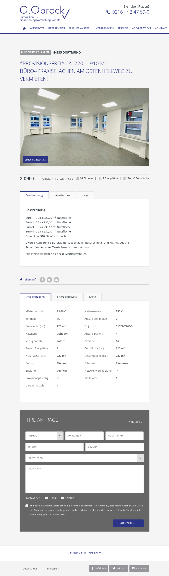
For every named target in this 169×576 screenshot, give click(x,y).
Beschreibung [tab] (34, 195)
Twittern (118, 568)
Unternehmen (103, 28)
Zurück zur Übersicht (84, 553)
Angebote (37, 28)
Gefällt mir (98, 568)
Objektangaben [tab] (35, 297)
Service (123, 28)
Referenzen (56, 28)
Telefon (69, 498)
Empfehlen (139, 568)
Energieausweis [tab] (67, 297)
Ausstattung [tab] (62, 195)
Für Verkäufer (79, 28)
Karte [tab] (92, 297)
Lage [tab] (86, 195)
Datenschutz (30, 568)
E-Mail (53, 498)
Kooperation (141, 28)
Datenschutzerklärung (54, 505)
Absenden (127, 523)
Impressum (52, 568)
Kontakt (161, 28)
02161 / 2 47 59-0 (127, 12)
